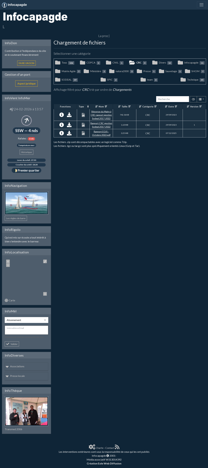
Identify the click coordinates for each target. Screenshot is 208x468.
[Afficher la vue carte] (193, 99)
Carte (10, 300)
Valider (12, 344)
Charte (99, 447)
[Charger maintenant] (69, 115)
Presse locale (15, 375)
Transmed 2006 (13, 429)
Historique (26, 152)
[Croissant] (96, 106)
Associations (15, 366)
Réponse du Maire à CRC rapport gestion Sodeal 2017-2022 (101, 115)
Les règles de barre (16, 218)
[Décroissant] (106, 106)
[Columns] (201, 99)
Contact (109, 447)
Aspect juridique (26, 83)
